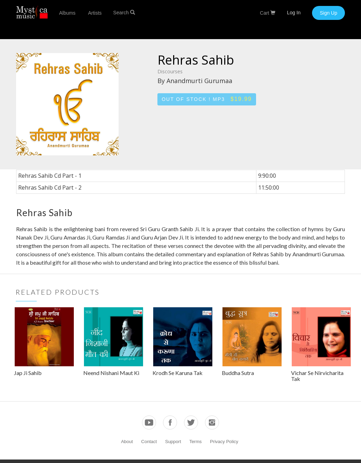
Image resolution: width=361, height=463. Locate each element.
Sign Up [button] (328, 13)
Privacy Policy (224, 441)
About (127, 441)
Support (173, 441)
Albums (67, 13)
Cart (267, 13)
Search (124, 12)
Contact (149, 441)
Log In (293, 12)
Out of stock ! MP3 (207, 99)
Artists (95, 13)
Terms (195, 441)
